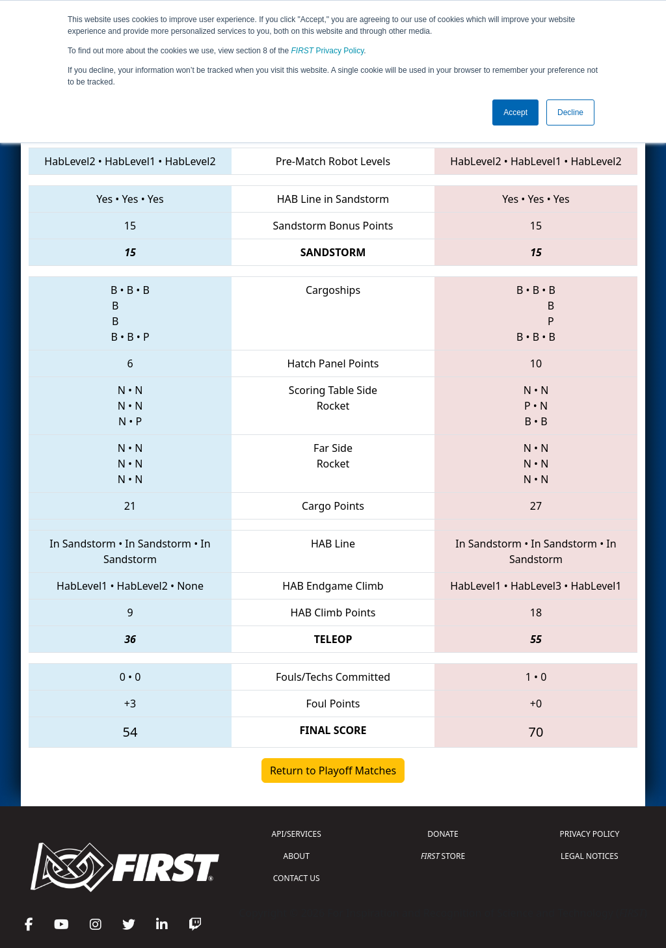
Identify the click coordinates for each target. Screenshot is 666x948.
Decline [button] (570, 112)
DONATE (442, 833)
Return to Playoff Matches (333, 770)
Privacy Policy (327, 50)
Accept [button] (515, 112)
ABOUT (297, 856)
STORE (443, 856)
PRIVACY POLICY (589, 833)
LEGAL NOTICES (590, 856)
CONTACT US (296, 878)
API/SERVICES (296, 833)
